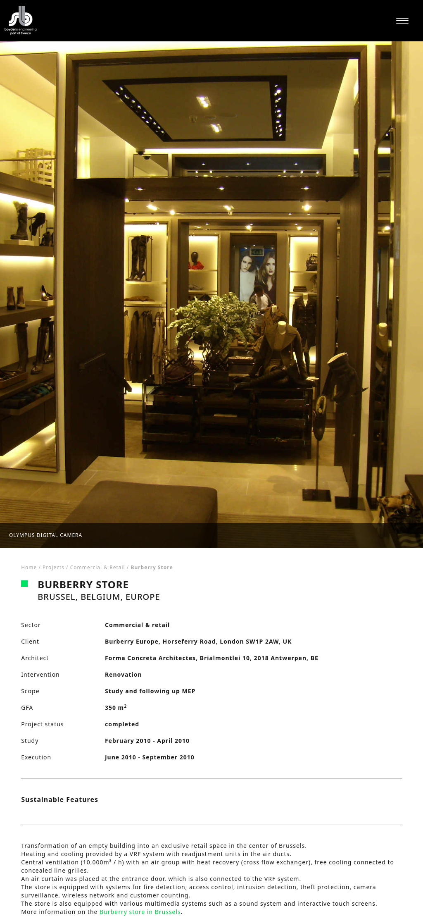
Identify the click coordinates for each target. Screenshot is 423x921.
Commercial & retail (97, 567)
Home (29, 567)
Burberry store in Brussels (140, 912)
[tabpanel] (211, 294)
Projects (53, 567)
